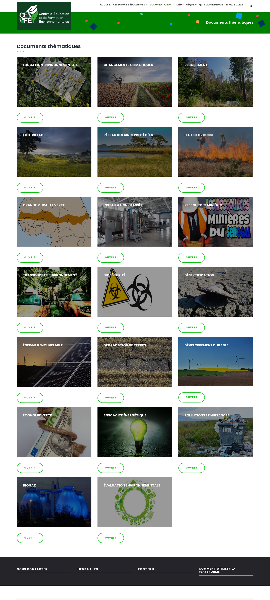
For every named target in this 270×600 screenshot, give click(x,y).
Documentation (155, 6)
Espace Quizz (98, 20)
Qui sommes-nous (208, 6)
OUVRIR (30, 131)
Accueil (93, 6)
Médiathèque (182, 6)
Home (20, 37)
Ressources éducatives (121, 6)
